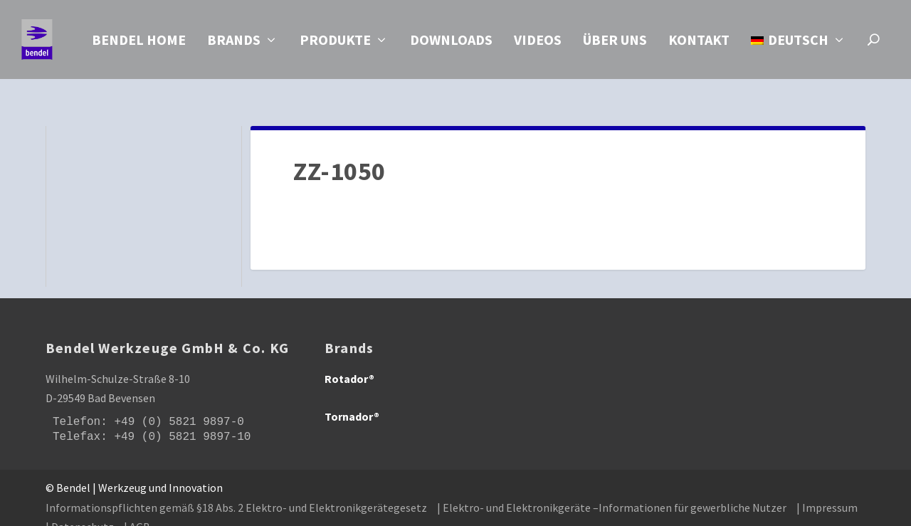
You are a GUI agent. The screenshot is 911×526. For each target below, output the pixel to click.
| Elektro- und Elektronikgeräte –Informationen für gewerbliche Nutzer (611, 491)
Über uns (615, 43)
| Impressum (827, 491)
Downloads (451, 43)
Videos (538, 43)
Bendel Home (139, 43)
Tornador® (352, 400)
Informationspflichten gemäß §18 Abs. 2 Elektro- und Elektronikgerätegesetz (236, 491)
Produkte (335, 43)
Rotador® (349, 362)
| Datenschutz (80, 510)
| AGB (137, 510)
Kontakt (699, 43)
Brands (233, 43)
